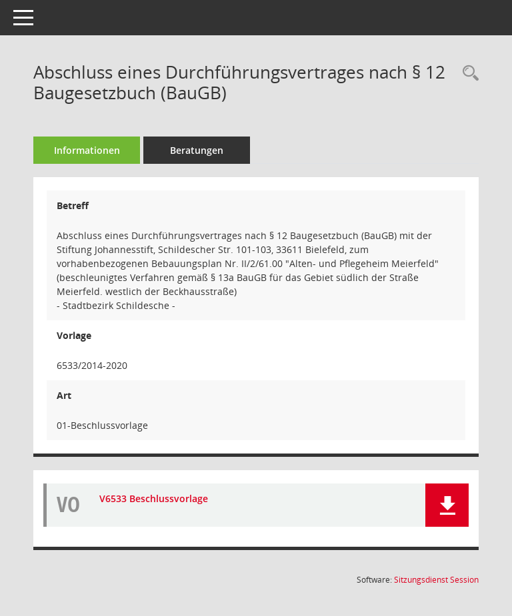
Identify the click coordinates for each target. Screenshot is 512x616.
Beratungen (196, 150)
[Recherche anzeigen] (467, 74)
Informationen (87, 150)
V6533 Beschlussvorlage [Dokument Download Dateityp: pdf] (153, 498)
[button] (447, 505)
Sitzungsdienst (436, 579)
